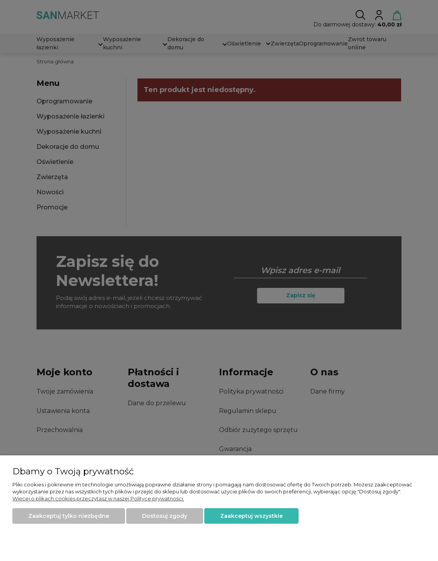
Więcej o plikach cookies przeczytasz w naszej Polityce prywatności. (98, 498)
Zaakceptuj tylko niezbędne (68, 515)
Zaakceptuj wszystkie (251, 515)
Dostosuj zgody (164, 515)
